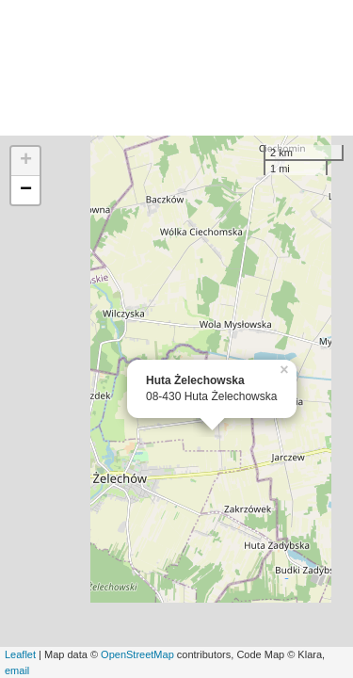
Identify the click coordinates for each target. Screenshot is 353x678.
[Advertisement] (176, 68)
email (17, 670)
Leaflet (20, 654)
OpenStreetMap (137, 654)
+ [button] (26, 161)
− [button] (26, 190)
